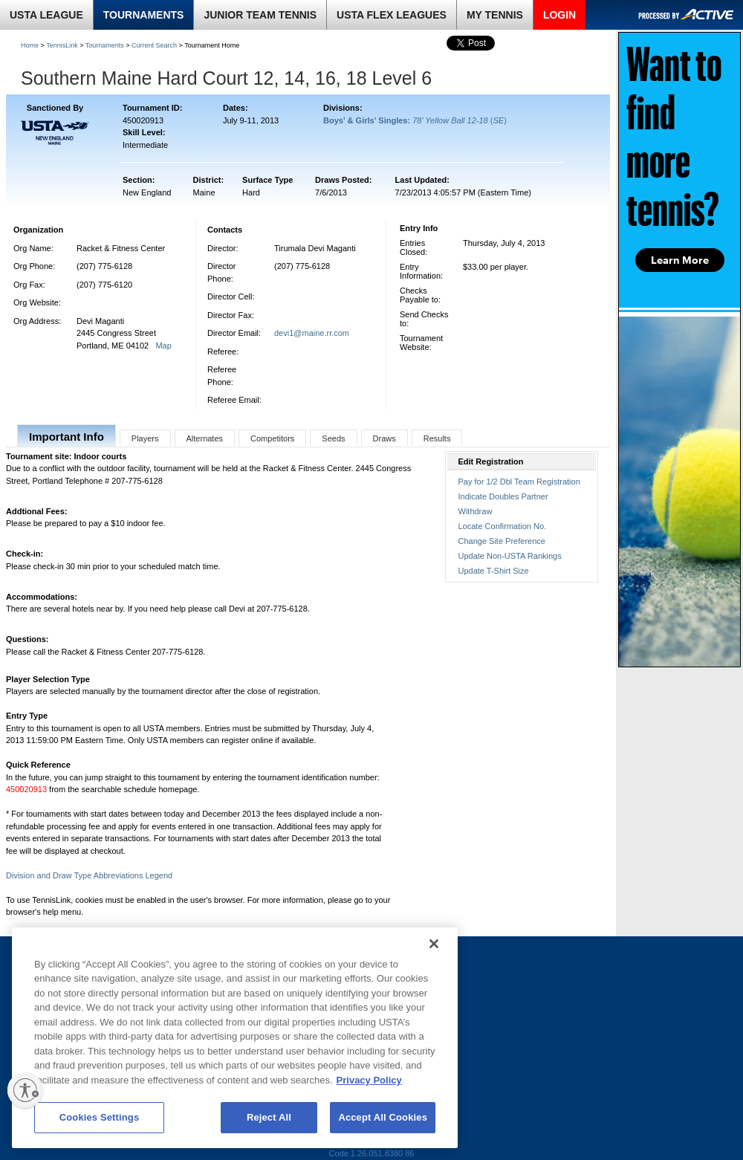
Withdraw (475, 511)
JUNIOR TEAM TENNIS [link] (260, 15)
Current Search (154, 45)
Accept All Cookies (382, 1117)
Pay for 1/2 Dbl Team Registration (519, 481)
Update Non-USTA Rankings (510, 555)
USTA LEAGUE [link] (46, 15)
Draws (384, 438)
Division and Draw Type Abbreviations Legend (89, 875)
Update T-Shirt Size (493, 570)
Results (437, 438)
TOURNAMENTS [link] (143, 15)
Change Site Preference (501, 541)
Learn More (680, 260)
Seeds (333, 438)
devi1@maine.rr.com (311, 332)
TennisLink (62, 45)
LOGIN (559, 15)
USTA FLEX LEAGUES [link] (392, 15)
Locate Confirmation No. (502, 526)
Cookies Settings (99, 1117)
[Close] (434, 943)
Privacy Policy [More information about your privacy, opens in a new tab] (369, 1080)
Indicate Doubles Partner (503, 496)
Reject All (269, 1117)
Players (145, 438)
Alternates (205, 438)
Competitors (272, 438)
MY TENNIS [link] (495, 15)
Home (30, 45)
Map (163, 345)
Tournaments (104, 45)
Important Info (66, 436)
